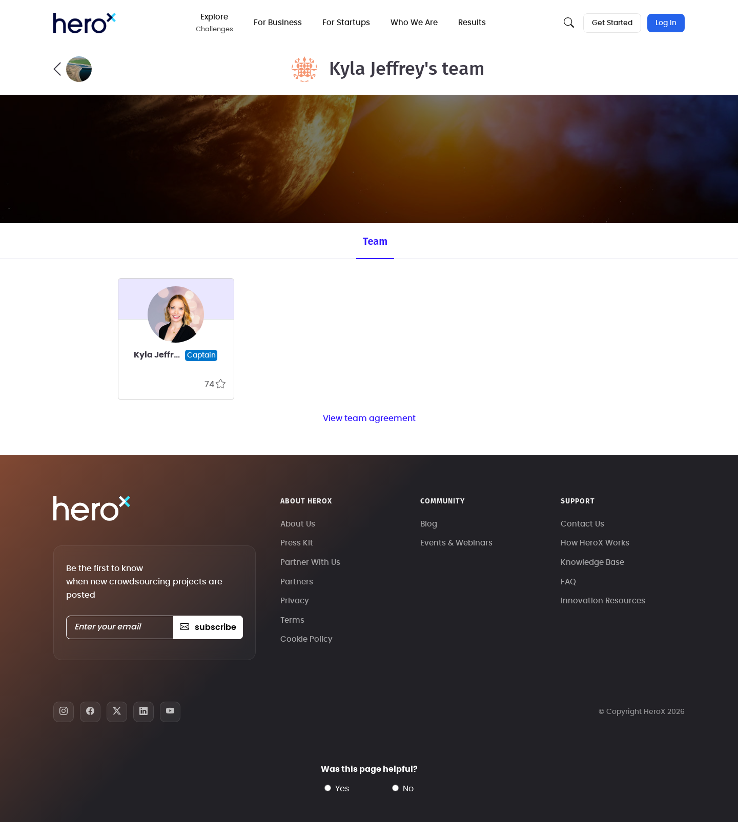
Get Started (612, 23)
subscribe (208, 627)
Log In (665, 23)
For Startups (346, 23)
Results (472, 23)
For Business (278, 23)
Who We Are (414, 23)
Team (375, 241)
